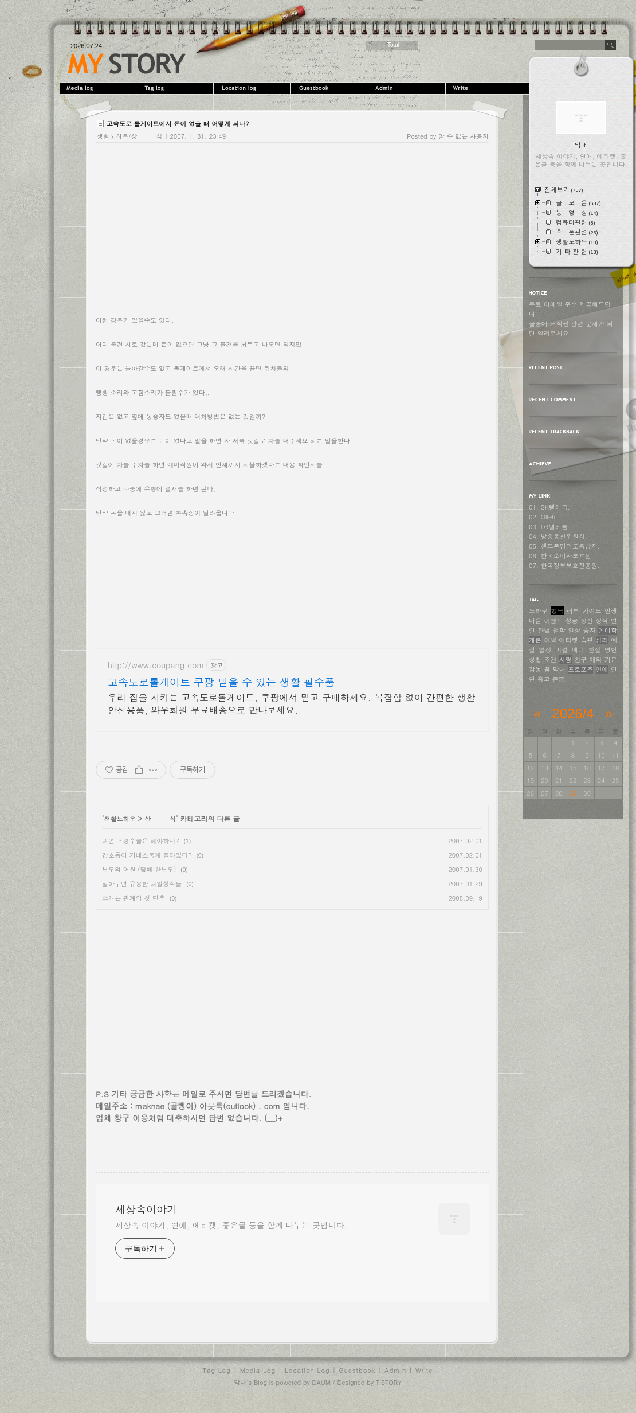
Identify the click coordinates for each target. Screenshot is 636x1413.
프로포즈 (580, 669)
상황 (535, 659)
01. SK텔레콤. (549, 507)
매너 (578, 649)
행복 (557, 610)
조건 (550, 659)
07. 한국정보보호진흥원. (564, 565)
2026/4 (573, 713)
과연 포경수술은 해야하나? (140, 840)
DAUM (321, 1382)
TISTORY (389, 1382)
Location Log (307, 1370)
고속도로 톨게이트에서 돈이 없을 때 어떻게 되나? (178, 123)
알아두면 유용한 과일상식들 (142, 883)
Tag (176, 88)
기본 (610, 659)
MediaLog (99, 88)
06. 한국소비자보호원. (561, 555)
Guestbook (331, 88)
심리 (602, 640)
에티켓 (568, 640)
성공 (572, 620)
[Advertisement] (292, 582)
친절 (594, 649)
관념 (543, 630)
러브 (573, 610)
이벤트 (553, 620)
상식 (602, 620)
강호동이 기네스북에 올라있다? (147, 855)
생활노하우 (120, 819)
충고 (543, 679)
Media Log (258, 1370)
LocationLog (253, 88)
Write (485, 88)
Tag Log (217, 1370)
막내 (559, 669)
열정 (545, 649)
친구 (580, 659)
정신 (586, 620)
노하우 (538, 610)
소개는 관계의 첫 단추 (133, 898)
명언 (610, 649)
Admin (408, 88)
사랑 (565, 659)
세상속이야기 (127, 63)
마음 (535, 620)
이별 (550, 640)
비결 (561, 649)
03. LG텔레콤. (549, 526)
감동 (535, 669)
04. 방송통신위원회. (558, 536)
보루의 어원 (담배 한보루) (139, 869)
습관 (586, 640)
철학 (559, 630)
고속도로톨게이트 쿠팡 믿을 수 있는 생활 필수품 (221, 682)
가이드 (592, 610)
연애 (602, 669)
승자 (589, 630)
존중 (558, 679)
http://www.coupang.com (156, 665)
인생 (610, 610)
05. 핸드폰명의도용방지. (564, 546)
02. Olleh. (543, 516)
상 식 (160, 819)
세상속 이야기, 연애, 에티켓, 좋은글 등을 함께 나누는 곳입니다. (231, 1225)
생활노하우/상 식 (130, 136)
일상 (574, 630)
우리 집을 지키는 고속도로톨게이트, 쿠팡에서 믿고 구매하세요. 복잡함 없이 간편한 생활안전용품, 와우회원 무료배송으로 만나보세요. (291, 704)
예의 (596, 659)
